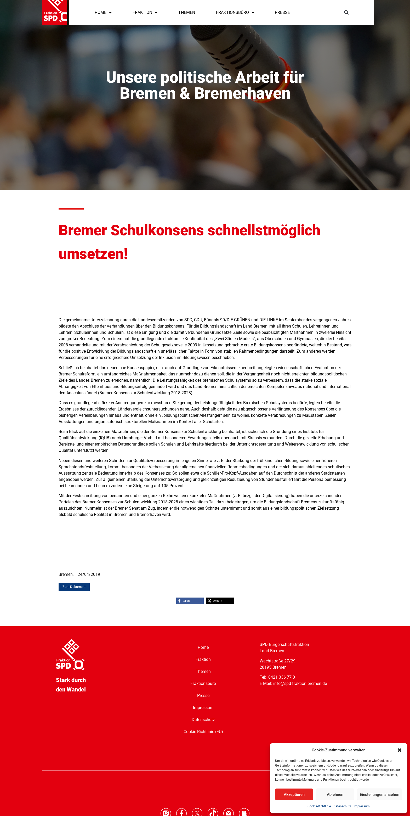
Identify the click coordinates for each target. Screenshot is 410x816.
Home (203, 647)
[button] (399, 750)
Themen (203, 671)
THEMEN (186, 12)
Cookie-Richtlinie (319, 806)
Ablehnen (335, 794)
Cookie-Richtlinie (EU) (203, 731)
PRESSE (282, 12)
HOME (103, 12)
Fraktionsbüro (203, 683)
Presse (203, 695)
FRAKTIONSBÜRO (235, 12)
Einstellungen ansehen (379, 794)
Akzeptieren (294, 794)
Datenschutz (342, 806)
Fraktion (203, 659)
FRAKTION (145, 12)
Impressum (362, 806)
